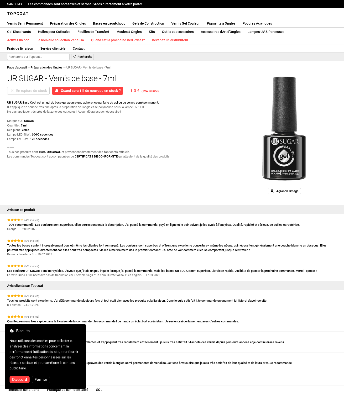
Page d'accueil (17, 67)
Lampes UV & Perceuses (266, 32)
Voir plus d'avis (20, 377)
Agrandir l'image (284, 191)
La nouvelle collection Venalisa (60, 40)
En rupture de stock (28, 91)
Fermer (41, 379)
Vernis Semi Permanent (25, 23)
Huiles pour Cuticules (54, 32)
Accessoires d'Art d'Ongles (220, 32)
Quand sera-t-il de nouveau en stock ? (87, 91)
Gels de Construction (148, 23)
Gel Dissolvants (19, 32)
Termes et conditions (23, 390)
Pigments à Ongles (221, 23)
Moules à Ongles (129, 32)
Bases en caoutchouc (109, 23)
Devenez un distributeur (170, 40)
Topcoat (18, 13)
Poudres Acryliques (257, 23)
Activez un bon (18, 40)
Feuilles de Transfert (93, 32)
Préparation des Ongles (68, 23)
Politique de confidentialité (67, 390)
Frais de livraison (20, 48)
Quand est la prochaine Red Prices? (118, 40)
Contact (79, 48)
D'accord (19, 379)
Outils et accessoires (178, 32)
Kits (152, 32)
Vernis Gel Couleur (185, 23)
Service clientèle (53, 48)
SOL (99, 390)
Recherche (82, 56)
